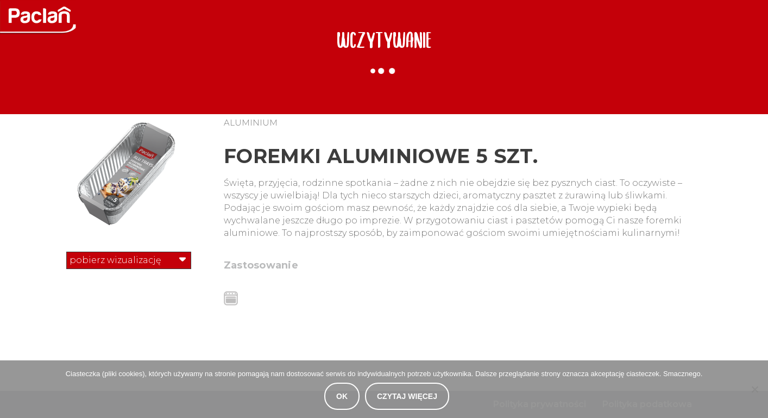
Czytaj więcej (407, 396)
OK (342, 396)
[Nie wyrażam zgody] (754, 389)
